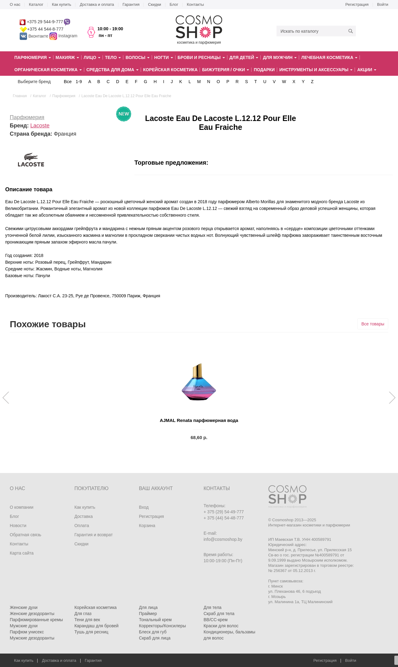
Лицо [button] (92, 57)
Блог (174, 4)
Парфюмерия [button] (32, 57)
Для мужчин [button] (280, 57)
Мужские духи (24, 625)
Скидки (154, 4)
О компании (21, 507)
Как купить (61, 4)
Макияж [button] (67, 57)
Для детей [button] (244, 57)
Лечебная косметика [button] (329, 57)
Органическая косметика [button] (48, 69)
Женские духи (24, 607)
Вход (144, 507)
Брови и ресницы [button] (201, 57)
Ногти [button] (163, 57)
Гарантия (131, 4)
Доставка (83, 516)
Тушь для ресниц (91, 631)
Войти (382, 4)
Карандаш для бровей (96, 625)
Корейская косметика (170, 69)
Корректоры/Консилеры (162, 625)
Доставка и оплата (97, 4)
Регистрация (357, 4)
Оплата (81, 525)
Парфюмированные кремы (36, 619)
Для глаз (83, 613)
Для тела (213, 607)
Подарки (264, 69)
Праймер (148, 613)
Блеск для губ (152, 631)
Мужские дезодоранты (32, 638)
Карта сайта (22, 553)
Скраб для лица (154, 638)
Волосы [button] (137, 57)
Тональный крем (155, 619)
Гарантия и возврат (93, 534)
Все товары (372, 323)
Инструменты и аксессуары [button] (316, 69)
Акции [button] (366, 69)
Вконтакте (34, 36)
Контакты (195, 4)
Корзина (147, 525)
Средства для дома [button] (112, 69)
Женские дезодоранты (32, 613)
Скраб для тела (219, 613)
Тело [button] (113, 57)
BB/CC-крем (216, 619)
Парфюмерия (27, 117)
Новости (18, 525)
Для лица (148, 607)
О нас (15, 4)
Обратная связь (25, 534)
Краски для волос (221, 625)
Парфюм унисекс (27, 631)
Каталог (36, 4)
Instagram (67, 36)
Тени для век (87, 619)
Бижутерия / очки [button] (225, 69)
